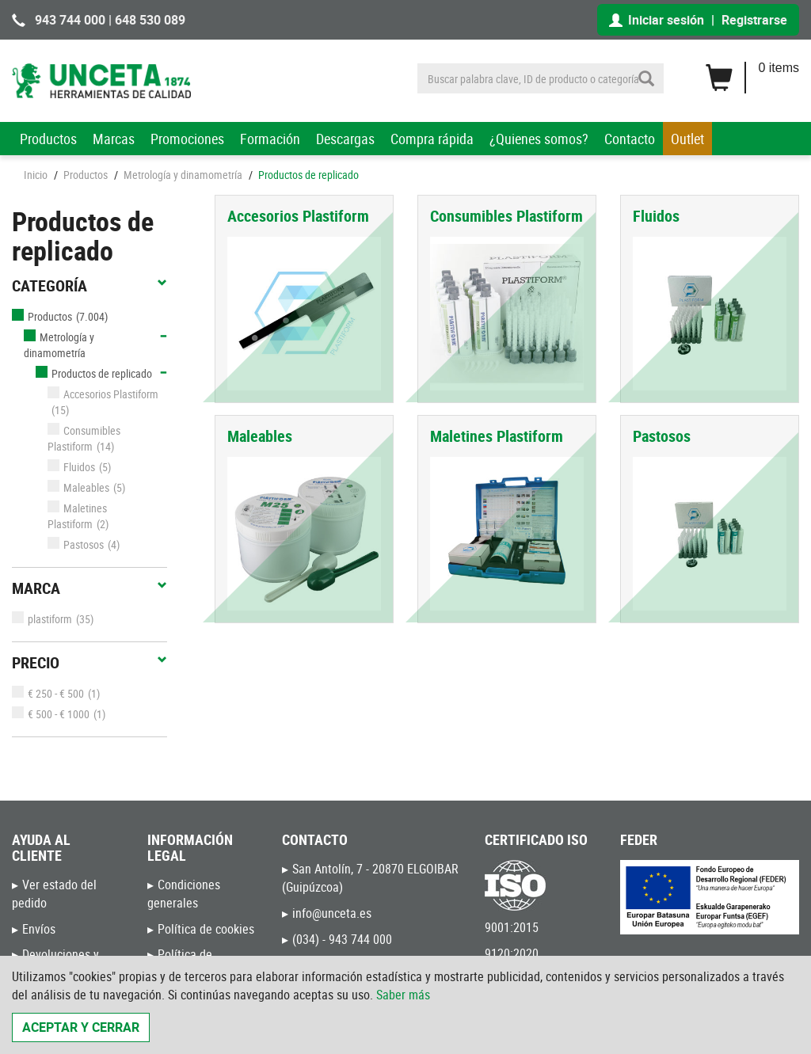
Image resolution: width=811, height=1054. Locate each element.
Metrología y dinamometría (183, 174)
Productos (48, 138)
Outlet (687, 138)
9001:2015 (512, 927)
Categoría (89, 286)
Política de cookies (206, 929)
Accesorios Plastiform (103, 393)
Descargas (345, 138)
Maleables (78, 487)
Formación (270, 138)
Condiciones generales (183, 893)
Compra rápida (432, 138)
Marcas (114, 138)
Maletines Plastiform (77, 515)
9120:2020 (512, 953)
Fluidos (71, 466)
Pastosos (76, 544)
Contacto (629, 138)
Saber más (403, 994)
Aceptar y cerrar (80, 1027)
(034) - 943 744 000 (342, 939)
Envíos (38, 929)
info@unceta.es (331, 913)
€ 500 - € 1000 (50, 713)
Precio (89, 663)
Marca (89, 588)
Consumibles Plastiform (84, 438)
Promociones (187, 138)
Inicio (36, 174)
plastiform (42, 618)
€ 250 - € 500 (48, 693)
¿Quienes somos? (538, 138)
